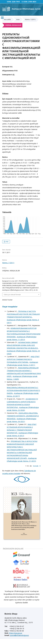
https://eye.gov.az (15, 633)
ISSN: (9, 2)
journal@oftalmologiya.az (19, 635)
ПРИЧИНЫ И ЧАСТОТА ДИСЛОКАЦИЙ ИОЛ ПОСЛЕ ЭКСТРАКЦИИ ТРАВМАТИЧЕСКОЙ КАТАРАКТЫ (23, 314)
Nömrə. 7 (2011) (30, 19)
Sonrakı (35, 466)
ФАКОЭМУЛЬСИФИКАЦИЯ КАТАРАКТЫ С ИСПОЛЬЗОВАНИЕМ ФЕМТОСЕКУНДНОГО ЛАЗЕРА (23, 390)
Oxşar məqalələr (9, 306)
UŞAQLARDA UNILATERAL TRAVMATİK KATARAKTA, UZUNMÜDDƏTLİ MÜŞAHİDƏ (23, 416)
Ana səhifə (7, 19)
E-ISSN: (25, 2)
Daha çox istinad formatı (12, 295)
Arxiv (18, 19)
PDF (6, 242)
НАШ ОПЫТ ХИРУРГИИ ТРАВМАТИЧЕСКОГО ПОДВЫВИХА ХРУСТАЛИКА (23, 359)
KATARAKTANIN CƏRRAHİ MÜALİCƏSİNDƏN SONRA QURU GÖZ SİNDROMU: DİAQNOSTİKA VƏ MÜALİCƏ (22, 345)
